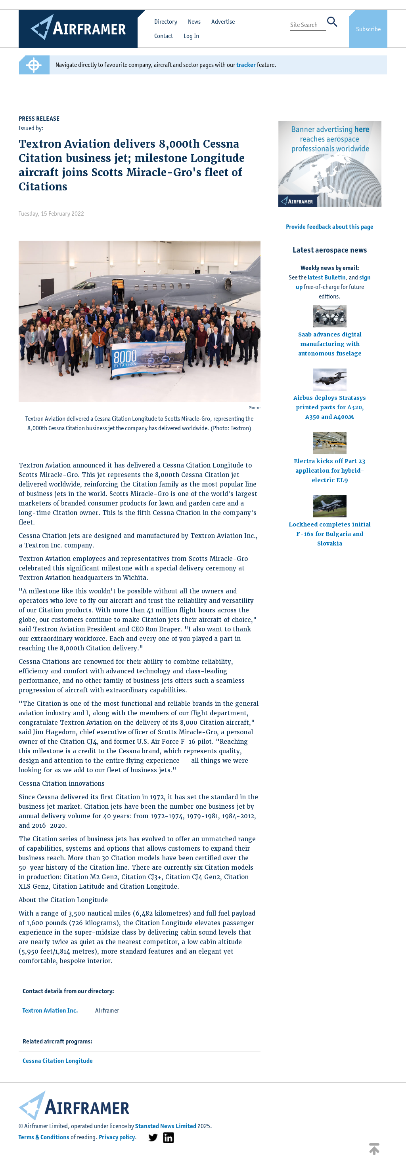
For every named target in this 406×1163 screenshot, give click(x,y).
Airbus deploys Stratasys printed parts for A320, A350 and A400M (329, 407)
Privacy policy (117, 1137)
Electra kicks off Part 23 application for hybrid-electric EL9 (330, 471)
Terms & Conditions (44, 1137)
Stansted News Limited (165, 1126)
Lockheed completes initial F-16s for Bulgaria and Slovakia (330, 534)
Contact (163, 36)
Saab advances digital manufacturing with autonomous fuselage (330, 344)
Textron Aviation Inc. (50, 1010)
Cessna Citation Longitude (58, 1060)
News (194, 21)
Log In (191, 36)
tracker (246, 64)
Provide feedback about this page (329, 226)
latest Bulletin (327, 277)
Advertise (223, 21)
